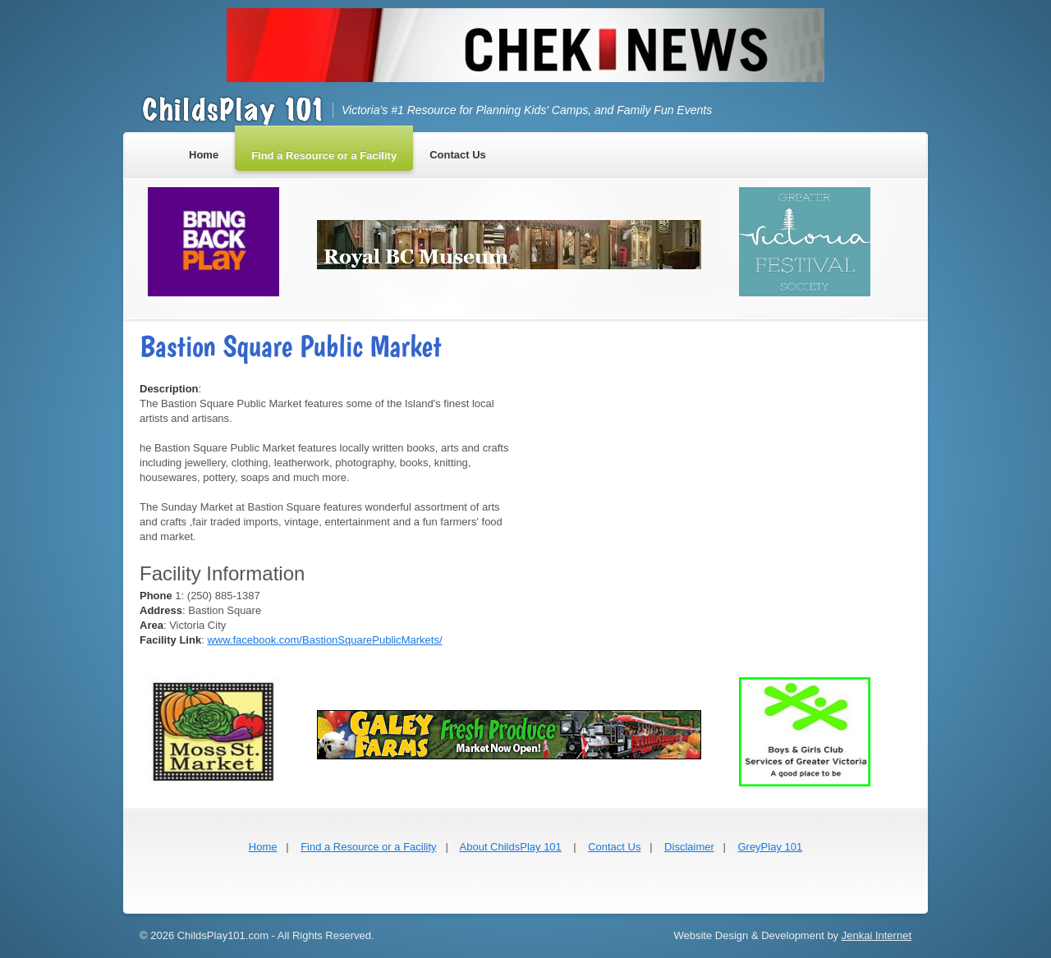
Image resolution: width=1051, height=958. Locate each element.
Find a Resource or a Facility (368, 847)
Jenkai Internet (876, 935)
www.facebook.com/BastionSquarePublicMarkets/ (324, 640)
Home (263, 847)
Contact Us (614, 847)
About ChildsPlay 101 (511, 847)
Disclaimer (689, 847)
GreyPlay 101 (769, 847)
